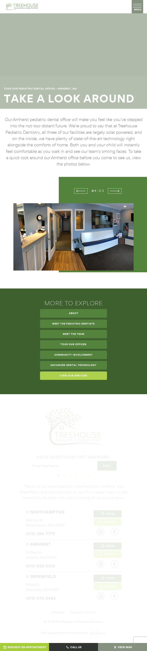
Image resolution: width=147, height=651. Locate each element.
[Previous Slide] (81, 191)
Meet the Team (73, 334)
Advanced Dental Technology (73, 365)
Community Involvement (73, 355)
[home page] (21, 6)
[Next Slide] (115, 191)
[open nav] (137, 6)
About (73, 313)
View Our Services (73, 375)
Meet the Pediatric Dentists (73, 324)
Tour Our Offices (73, 344)
